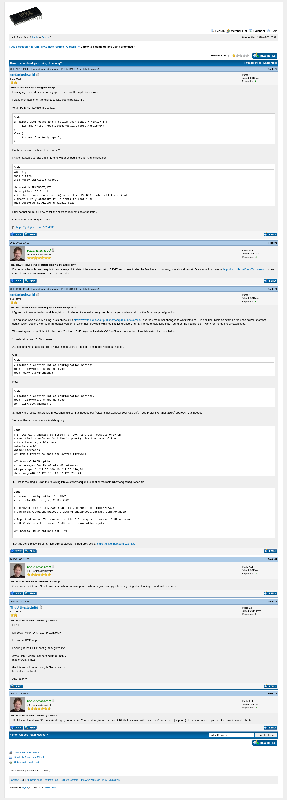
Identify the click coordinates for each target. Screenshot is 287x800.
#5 (275, 601)
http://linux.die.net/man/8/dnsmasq (244, 269)
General (71, 46)
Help (272, 31)
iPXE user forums (52, 46)
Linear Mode (270, 63)
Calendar (257, 31)
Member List (236, 31)
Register (45, 37)
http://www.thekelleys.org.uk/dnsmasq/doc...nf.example (107, 320)
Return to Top (51, 780)
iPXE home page (33, 780)
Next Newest (38, 734)
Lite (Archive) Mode (90, 780)
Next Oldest (20, 734)
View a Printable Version (27, 752)
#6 (275, 693)
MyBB (25, 787)
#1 (275, 69)
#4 (275, 559)
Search (218, 31)
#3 (275, 289)
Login (35, 37)
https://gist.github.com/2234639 (35, 227)
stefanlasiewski (90, 69)
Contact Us (17, 780)
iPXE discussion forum (24, 46)
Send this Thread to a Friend (29, 757)
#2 (275, 243)
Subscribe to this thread (26, 762)
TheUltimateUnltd (24, 607)
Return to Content (69, 780)
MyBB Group (50, 787)
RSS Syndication (111, 780)
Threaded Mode (252, 63)
